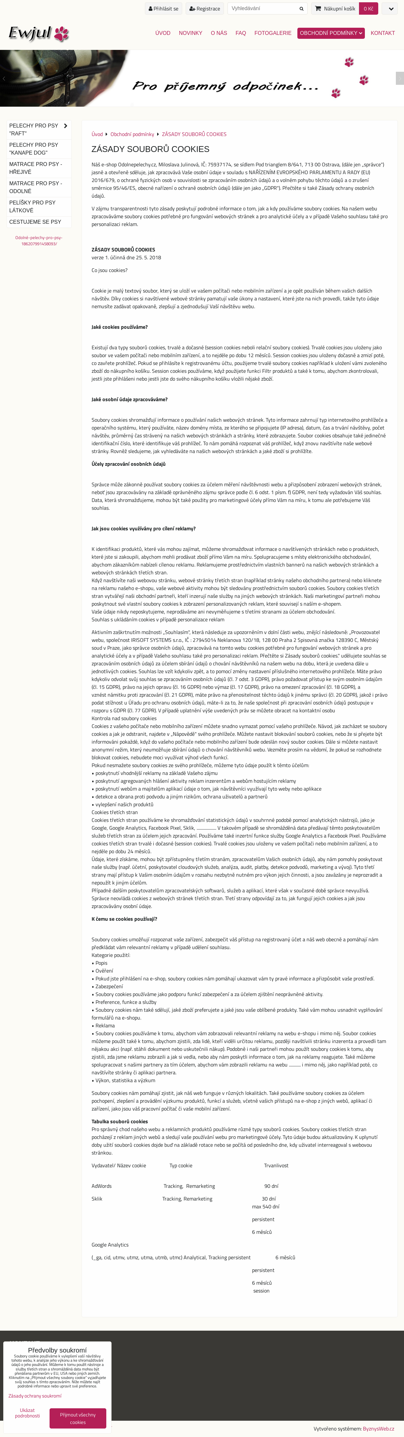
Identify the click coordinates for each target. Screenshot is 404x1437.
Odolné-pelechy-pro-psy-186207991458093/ (39, 240)
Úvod (163, 33)
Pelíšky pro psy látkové (32, 206)
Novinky (190, 33)
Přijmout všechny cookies (78, 1418)
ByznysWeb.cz (378, 1428)
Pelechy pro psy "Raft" (40, 129)
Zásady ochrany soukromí (34, 1395)
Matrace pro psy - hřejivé (35, 168)
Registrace (204, 8)
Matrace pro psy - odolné (35, 187)
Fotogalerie (273, 33)
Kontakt (383, 33)
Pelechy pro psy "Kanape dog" (33, 149)
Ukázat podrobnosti (27, 1413)
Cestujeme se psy (35, 222)
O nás (219, 33)
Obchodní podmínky (331, 33)
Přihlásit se (163, 8)
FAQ (241, 33)
